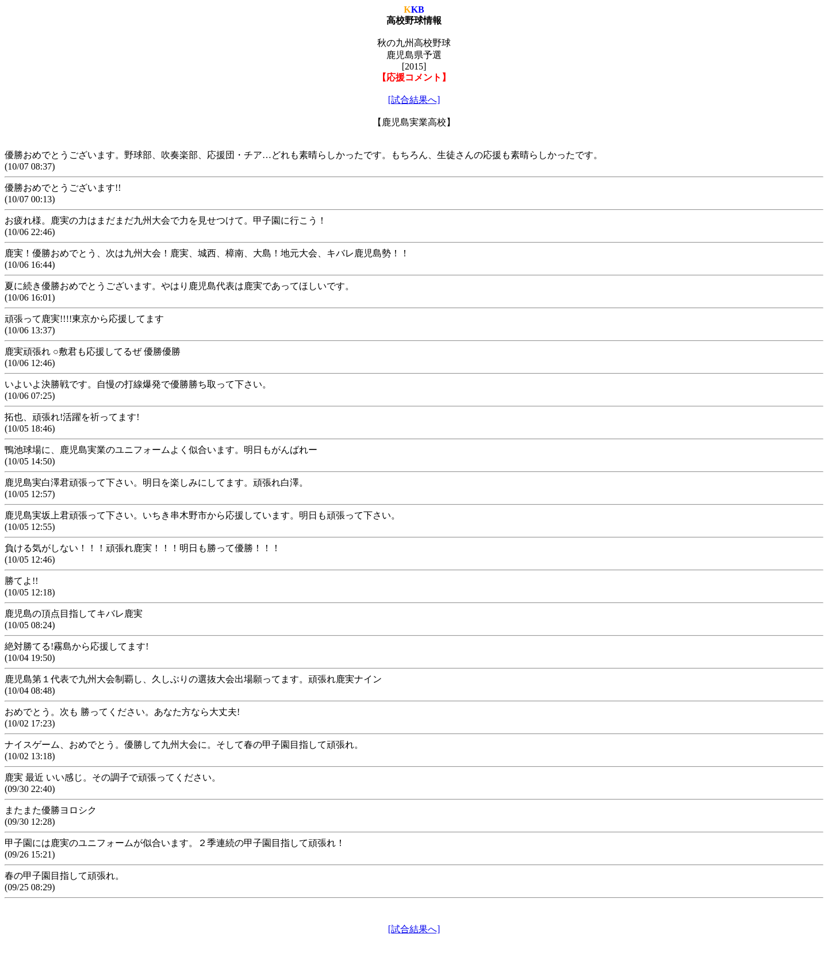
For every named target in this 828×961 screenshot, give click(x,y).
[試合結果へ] (414, 100)
